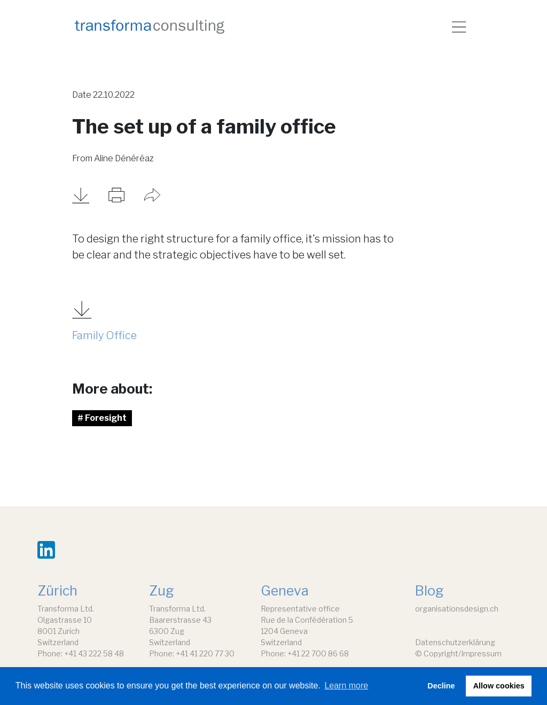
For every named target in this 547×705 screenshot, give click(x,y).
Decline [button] (441, 686)
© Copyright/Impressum (458, 653)
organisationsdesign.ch (456, 608)
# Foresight (102, 418)
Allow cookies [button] (499, 686)
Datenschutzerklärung (455, 642)
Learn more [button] (346, 685)
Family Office (104, 335)
